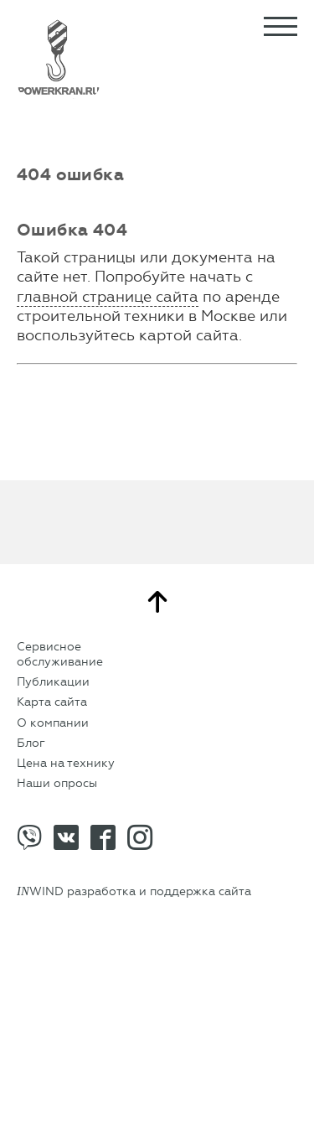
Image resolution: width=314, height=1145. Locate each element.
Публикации (53, 682)
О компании (53, 723)
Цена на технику (66, 763)
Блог (31, 743)
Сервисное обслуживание (60, 654)
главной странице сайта (107, 297)
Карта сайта (52, 702)
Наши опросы (57, 783)
